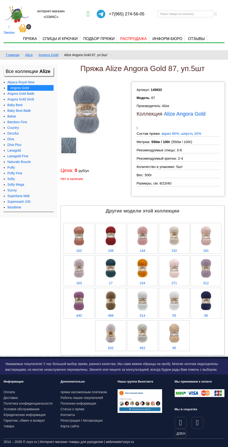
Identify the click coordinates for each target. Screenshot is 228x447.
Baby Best (15, 105)
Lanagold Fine (17, 156)
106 (111, 251)
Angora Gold (48, 55)
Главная (12, 55)
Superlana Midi (18, 196)
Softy (11, 179)
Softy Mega (15, 184)
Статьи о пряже (73, 409)
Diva (10, 139)
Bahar (11, 116)
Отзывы (196, 39)
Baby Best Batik (19, 111)
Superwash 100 (18, 201)
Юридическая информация (25, 415)
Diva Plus (14, 145)
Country (13, 128)
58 (206, 315)
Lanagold (14, 150)
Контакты (68, 415)
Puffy (11, 167)
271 (174, 283)
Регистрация (70, 420)
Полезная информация (78, 403)
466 (111, 315)
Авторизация (93, 420)
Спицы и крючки (60, 39)
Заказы (9, 29)
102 (79, 251)
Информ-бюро (167, 39)
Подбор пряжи (98, 39)
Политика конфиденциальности (28, 403)
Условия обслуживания (21, 409)
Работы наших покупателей (82, 398)
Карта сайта (70, 426)
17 (111, 283)
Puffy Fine (14, 173)
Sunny (12, 190)
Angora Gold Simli (20, 99)
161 (206, 251)
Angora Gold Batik (20, 93)
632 (111, 348)
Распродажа (133, 39)
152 (174, 251)
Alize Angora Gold (184, 114)
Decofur (13, 133)
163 (79, 283)
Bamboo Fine (17, 122)
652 (142, 348)
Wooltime (14, 207)
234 (142, 283)
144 (142, 251)
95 (174, 348)
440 (79, 315)
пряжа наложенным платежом (84, 392)
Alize (29, 55)
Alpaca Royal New (20, 82)
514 (142, 315)
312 (206, 283)
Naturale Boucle (19, 162)
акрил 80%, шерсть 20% (181, 133)
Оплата (9, 392)
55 (174, 315)
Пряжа (30, 39)
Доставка (11, 398)
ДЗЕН (181, 433)
